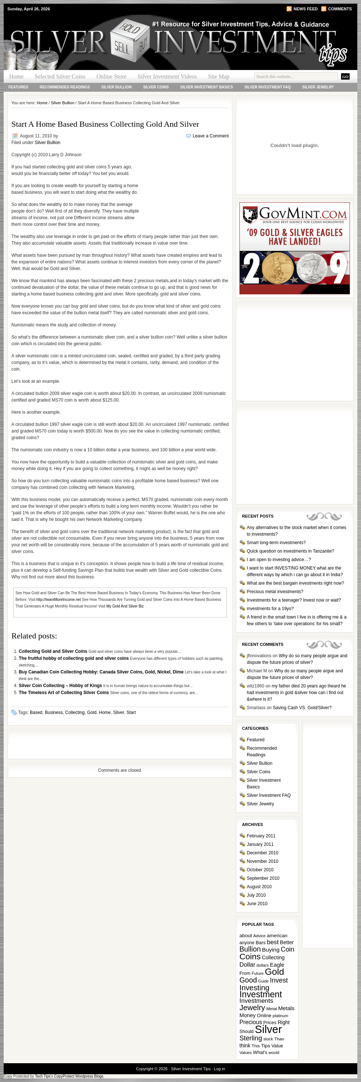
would (274, 1052)
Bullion (250, 949)
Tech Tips (42, 1076)
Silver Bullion (116, 87)
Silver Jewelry (318, 87)
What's (260, 1052)
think (244, 1045)
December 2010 (262, 852)
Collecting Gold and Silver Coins (53, 651)
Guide (263, 981)
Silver (118, 712)
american (277, 935)
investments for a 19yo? (270, 608)
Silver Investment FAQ (267, 87)
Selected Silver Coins (60, 76)
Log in (219, 1069)
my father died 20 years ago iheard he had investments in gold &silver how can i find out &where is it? (296, 692)
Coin (287, 949)
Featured (18, 87)
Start (131, 712)
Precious (250, 1022)
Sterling (250, 1038)
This (256, 1045)
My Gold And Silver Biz (125, 606)
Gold (91, 712)
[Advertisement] (184, 189)
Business (54, 712)
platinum (280, 1015)
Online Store (111, 76)
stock (268, 1039)
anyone (247, 942)
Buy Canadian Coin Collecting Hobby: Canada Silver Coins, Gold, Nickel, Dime (102, 672)
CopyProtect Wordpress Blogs (79, 1076)
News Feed (306, 9)
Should (246, 1031)
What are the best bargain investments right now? (295, 583)
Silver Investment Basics (206, 87)
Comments (340, 9)
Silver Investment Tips (92, 28)
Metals (286, 1008)
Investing (254, 988)
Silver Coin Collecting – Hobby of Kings (61, 685)
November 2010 (262, 861)
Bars (261, 942)
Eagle (277, 965)
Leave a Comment (211, 136)
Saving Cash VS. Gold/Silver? (302, 707)
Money (247, 1015)
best (273, 942)
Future (257, 973)
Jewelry (252, 1007)
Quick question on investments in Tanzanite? (290, 551)
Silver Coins (156, 87)
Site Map (218, 76)
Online (264, 1015)
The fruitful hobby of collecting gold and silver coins (74, 658)
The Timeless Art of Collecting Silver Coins (64, 692)
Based (36, 712)
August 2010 (259, 886)
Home (16, 76)
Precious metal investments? (275, 591)
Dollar (247, 964)
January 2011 (260, 844)
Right (284, 1022)
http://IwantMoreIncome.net (58, 600)
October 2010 (260, 869)
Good (248, 980)
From (244, 973)
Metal (271, 1008)
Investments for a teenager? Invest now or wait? (294, 600)
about (245, 935)
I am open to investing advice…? (279, 559)
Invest (279, 980)
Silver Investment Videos (167, 76)
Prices (270, 1022)
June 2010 (257, 903)
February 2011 (261, 835)
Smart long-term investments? (276, 542)
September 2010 (263, 878)
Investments (256, 1000)
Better (287, 942)
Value (277, 1045)
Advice (259, 936)
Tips (265, 1045)
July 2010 (256, 895)
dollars (262, 965)
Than (279, 1038)
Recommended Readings (65, 87)
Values (245, 1052)
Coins (250, 956)
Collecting (75, 712)
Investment (260, 994)
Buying (271, 949)
